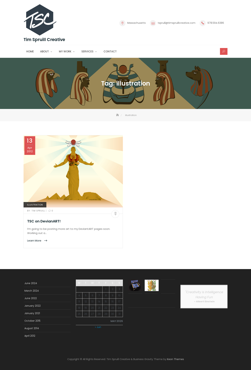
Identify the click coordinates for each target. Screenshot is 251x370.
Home (30, 51)
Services (87, 51)
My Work (65, 51)
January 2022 (32, 305)
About (44, 51)
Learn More (34, 240)
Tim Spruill (36, 210)
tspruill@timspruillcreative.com (176, 23)
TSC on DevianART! (44, 221)
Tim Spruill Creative (44, 40)
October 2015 (32, 321)
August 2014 (31, 328)
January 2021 (32, 313)
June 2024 (30, 283)
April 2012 (29, 336)
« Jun (98, 327)
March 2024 (31, 290)
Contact (110, 51)
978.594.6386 (215, 23)
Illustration (35, 204)
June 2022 (30, 298)
